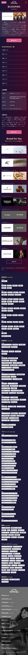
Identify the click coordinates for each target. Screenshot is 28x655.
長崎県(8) (16, 326)
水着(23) (11, 567)
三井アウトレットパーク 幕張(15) (8, 449)
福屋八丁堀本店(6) (5, 399)
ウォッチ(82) (12, 560)
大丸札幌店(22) (22, 344)
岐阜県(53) (15, 301)
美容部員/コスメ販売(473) (16, 527)
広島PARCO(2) (22, 399)
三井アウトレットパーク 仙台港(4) (8, 440)
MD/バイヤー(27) (5, 532)
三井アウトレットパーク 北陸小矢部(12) (9, 486)
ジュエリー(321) (5, 560)
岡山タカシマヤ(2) (5, 397)
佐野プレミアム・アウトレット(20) (8, 456)
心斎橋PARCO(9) (20, 392)
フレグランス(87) (5, 558)
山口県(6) (4, 317)
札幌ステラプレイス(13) (6, 344)
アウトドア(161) (5, 567)
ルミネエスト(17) (5, 365)
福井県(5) (21, 299)
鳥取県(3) (4, 315)
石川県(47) (16, 299)
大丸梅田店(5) (13, 388)
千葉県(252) (4, 294)
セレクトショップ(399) (6, 548)
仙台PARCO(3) (4, 351)
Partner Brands (10, 268)
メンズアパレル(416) (17, 546)
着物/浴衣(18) (14, 570)
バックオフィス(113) (6, 537)
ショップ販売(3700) (5, 527)
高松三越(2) (4, 406)
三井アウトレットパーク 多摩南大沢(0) (9, 446)
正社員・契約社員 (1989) (14, 579)
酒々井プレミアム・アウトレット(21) (9, 463)
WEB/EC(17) (14, 537)
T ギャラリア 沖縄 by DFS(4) (7, 427)
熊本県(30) (22, 326)
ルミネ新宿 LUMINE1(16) (6, 362)
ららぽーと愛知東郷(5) (17, 379)
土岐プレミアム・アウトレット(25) (8, 484)
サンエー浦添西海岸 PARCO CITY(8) (8, 424)
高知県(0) (21, 322)
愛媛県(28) (15, 322)
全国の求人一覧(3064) (6, 336)
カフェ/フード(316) (5, 572)
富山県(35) (10, 299)
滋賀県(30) (4, 308)
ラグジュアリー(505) (16, 548)
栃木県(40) (10, 292)
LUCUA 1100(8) (12, 392)
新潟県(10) (4, 299)
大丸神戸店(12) (5, 392)
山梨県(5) (4, 301)
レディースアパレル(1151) (7, 546)
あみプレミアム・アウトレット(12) (8, 465)
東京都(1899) (10, 294)
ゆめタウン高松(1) (5, 408)
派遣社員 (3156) (5, 579)
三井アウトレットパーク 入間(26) (8, 460)
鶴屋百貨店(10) (5, 418)
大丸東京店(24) (13, 360)
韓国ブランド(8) (17, 553)
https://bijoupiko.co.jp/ (15, 108)
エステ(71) (12, 558)
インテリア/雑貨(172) (6, 565)
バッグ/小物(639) (20, 560)
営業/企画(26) (22, 532)
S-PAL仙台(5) (18, 351)
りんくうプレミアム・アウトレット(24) (9, 493)
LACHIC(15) (13, 376)
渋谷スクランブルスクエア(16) (8, 369)
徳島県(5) (4, 322)
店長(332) (4, 530)
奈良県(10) (4, 310)
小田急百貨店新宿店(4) (13, 358)
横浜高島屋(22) (22, 365)
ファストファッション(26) (7, 553)
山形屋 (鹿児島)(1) (20, 415)
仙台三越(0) (11, 351)
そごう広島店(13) (14, 397)
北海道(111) (4, 281)
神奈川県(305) (17, 294)
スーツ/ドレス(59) (13, 551)
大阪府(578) (16, 308)
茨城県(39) (4, 292)
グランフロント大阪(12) (12, 383)
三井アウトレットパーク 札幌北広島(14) (9, 435)
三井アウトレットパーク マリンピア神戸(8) (10, 495)
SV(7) (9, 530)
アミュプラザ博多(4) (14, 420)
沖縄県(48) (4, 333)
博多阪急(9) (13, 415)
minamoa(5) (14, 402)
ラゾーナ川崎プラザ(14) (6, 367)
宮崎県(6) (9, 328)
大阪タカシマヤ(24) (14, 385)
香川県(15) (9, 322)
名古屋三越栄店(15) (5, 376)
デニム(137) (4, 556)
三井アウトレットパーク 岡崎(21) (8, 488)
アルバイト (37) (5, 581)
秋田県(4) (20, 285)
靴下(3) (8, 570)
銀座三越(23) (4, 358)
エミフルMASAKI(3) (21, 406)
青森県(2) (4, 285)
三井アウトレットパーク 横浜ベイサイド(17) (10, 451)
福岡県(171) (4, 326)
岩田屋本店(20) (14, 413)
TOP (2, 268)
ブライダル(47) (21, 570)
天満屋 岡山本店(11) (14, 399)
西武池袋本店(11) (5, 360)
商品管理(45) (4, 534)
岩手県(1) (9, 285)
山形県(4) (4, 287)
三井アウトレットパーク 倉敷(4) (8, 507)
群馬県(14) (16, 292)
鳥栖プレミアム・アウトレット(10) (8, 513)
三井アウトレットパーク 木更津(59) (8, 453)
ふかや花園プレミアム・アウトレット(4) (9, 470)
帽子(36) (10, 563)
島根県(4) (9, 315)
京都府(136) (10, 308)
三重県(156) (10, 303)
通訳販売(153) (20, 537)
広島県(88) (21, 315)
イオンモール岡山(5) (6, 402)
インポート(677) (5, 551)
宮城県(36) (15, 285)
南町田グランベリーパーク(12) (8, 468)
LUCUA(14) (4, 383)
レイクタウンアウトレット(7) (7, 458)
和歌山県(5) (10, 310)
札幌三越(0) (15, 344)
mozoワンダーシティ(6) (6, 379)
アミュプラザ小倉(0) (6, 413)
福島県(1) (9, 287)
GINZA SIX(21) (15, 367)
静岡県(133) (21, 301)
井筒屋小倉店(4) (22, 413)
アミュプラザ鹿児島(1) (14, 418)
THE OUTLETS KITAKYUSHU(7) (8, 516)
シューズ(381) (4, 563)
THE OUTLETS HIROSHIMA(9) (7, 509)
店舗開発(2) (17, 534)
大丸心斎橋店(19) (5, 385)
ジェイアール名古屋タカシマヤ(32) (8, 374)
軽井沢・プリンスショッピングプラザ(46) (10, 481)
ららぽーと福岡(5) (5, 420)
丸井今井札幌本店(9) (6, 346)
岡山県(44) (15, 315)
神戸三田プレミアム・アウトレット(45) (9, 498)
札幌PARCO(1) (14, 346)
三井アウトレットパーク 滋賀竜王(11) (9, 500)
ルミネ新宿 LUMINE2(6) (17, 362)
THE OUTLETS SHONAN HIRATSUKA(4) (9, 472)
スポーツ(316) (21, 565)
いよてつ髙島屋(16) (12, 406)
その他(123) (13, 572)
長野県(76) (9, 301)
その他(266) (4, 539)
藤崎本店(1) (4, 353)
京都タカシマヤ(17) (5, 390)
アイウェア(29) (17, 563)
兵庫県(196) (23, 308)
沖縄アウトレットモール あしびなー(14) (9, 520)
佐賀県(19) (10, 326)
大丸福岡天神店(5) (5, 415)
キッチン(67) (14, 565)
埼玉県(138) (22, 292)
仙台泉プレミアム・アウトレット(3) (8, 442)
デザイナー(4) (14, 530)
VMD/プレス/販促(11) (14, 532)
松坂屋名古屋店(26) (20, 374)
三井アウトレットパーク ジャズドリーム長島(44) (11, 479)
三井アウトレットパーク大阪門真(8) (9, 502)
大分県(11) (4, 328)
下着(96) (3, 570)
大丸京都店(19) (22, 385)
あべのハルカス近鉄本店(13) (16, 390)
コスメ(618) (10, 556)
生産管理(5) (11, 534)
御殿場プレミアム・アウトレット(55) (9, 477)
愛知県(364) (4, 303)
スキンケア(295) (18, 556)
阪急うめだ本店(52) (5, 388)
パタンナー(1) (21, 530)
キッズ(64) (18, 558)
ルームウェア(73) (18, 567)
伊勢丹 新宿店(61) (13, 365)
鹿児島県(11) (15, 328)
